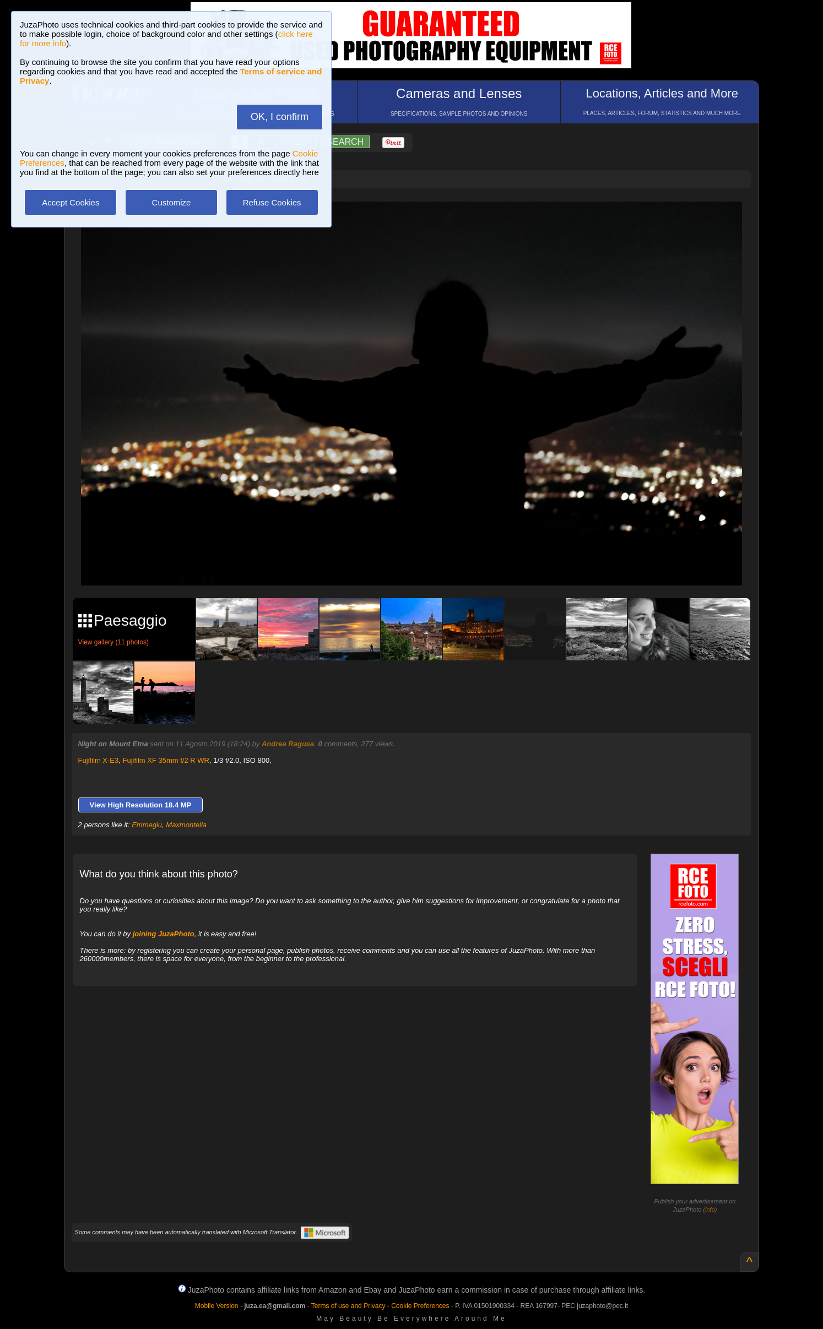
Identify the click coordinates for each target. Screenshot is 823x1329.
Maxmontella (186, 825)
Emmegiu (147, 825)
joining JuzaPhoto (163, 934)
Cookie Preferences (420, 1306)
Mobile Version (217, 1306)
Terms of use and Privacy (348, 1306)
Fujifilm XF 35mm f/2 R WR (166, 760)
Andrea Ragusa (288, 744)
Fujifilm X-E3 (98, 760)
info (710, 1209)
